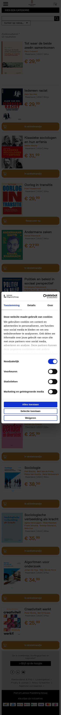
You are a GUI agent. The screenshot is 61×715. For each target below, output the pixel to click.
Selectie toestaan (30, 411)
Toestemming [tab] (12, 305)
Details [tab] (31, 305)
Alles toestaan (30, 404)
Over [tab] (50, 305)
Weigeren (30, 418)
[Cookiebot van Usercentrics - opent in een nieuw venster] (43, 296)
